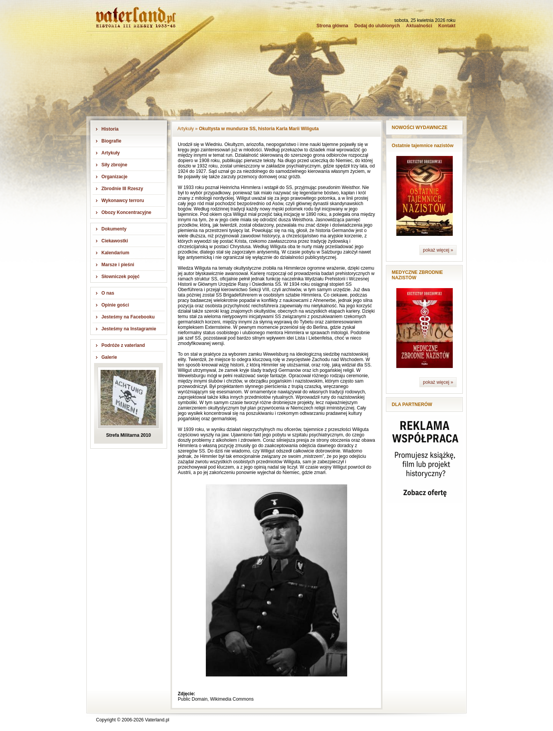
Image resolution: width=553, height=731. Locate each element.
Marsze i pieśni (117, 264)
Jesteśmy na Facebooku (128, 317)
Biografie (111, 141)
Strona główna (332, 25)
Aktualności (419, 25)
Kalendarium (115, 252)
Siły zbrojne (114, 164)
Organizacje (114, 176)
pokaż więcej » (438, 250)
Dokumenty (113, 229)
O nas (107, 293)
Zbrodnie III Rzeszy (122, 188)
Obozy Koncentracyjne (126, 212)
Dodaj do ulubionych (377, 25)
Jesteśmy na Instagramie (128, 329)
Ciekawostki (114, 241)
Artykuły (110, 153)
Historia (110, 129)
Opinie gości (115, 305)
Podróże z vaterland (123, 345)
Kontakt (446, 25)
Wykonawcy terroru (122, 200)
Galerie (109, 357)
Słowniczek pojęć (120, 276)
